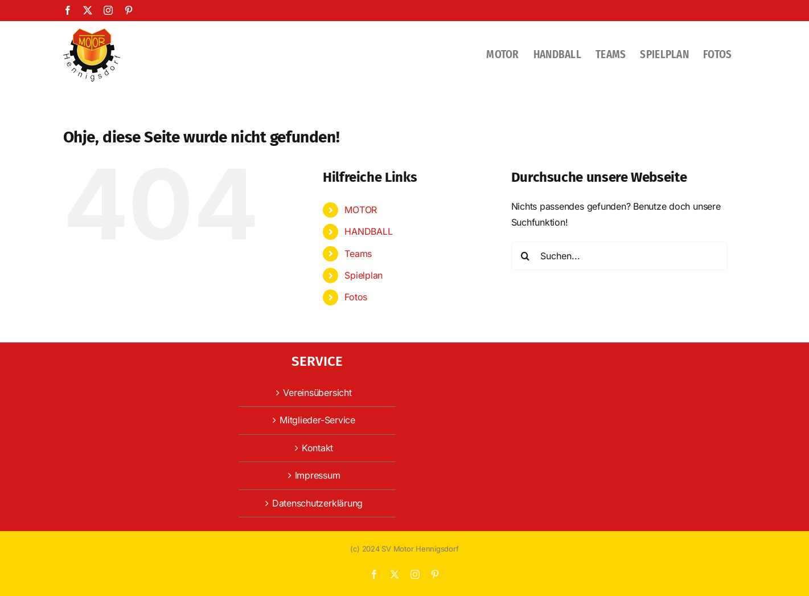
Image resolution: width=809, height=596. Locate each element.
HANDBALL (368, 231)
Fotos (355, 297)
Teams (358, 253)
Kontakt (317, 448)
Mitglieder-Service (317, 420)
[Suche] (525, 256)
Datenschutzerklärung (317, 503)
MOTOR (360, 209)
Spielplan (363, 275)
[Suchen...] (619, 256)
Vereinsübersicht (317, 392)
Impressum (317, 475)
